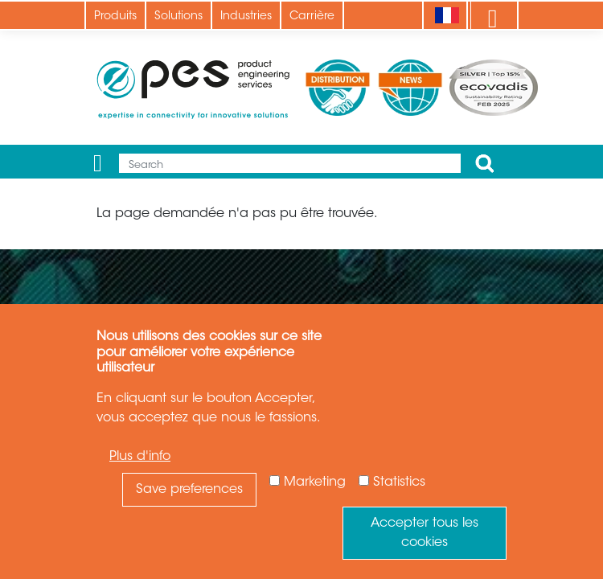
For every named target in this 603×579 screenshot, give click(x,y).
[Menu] (97, 163)
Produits (115, 17)
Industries (246, 17)
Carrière (311, 17)
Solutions (178, 17)
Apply (485, 163)
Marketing (315, 482)
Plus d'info (139, 456)
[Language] (446, 15)
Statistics (399, 482)
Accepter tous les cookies (424, 533)
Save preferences (189, 489)
